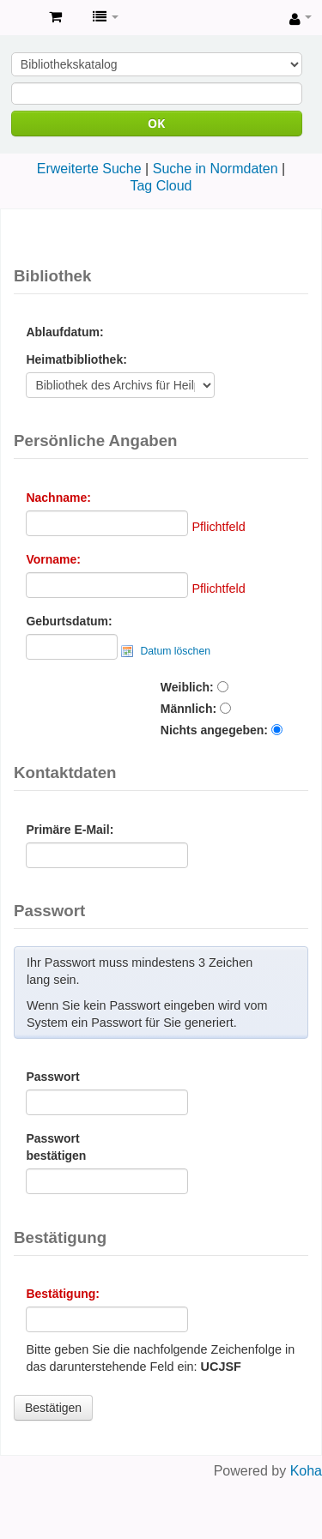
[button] (55, 17)
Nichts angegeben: (214, 730)
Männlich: (188, 708)
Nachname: (58, 497)
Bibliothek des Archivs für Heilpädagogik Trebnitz (18, 18)
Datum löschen (175, 651)
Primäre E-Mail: (69, 829)
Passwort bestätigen (56, 1147)
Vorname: (53, 559)
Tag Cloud (160, 185)
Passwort (52, 1076)
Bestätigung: (63, 1294)
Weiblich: (187, 687)
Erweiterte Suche (89, 168)
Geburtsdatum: (69, 621)
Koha (306, 1471)
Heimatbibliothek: (76, 359)
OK (156, 123)
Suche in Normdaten (215, 168)
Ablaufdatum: (64, 332)
